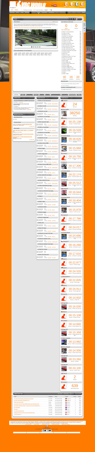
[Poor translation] (49, 430)
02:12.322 (49, 193)
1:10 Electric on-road (42, 111)
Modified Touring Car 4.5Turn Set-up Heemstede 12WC (24, 412)
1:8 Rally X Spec (41, 201)
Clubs (57, 12)
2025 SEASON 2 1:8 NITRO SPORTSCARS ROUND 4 (23, 134)
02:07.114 (49, 130)
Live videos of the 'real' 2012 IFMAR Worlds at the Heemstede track (26, 403)
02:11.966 (49, 124)
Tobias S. (53, 119)
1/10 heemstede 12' (17, 414)
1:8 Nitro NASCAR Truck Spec (44, 174)
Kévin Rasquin (54, 124)
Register (16, 9)
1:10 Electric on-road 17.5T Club (45, 233)
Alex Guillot (66, 109)
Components (44, 12)
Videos (83, 12)
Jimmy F (53, 172)
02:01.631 (49, 146)
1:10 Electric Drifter (42, 206)
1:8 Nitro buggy (41, 148)
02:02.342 (49, 225)
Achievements (72, 94)
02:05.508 (49, 135)
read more (29, 109)
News (23, 94)
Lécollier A (54, 231)
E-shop (77, 4)
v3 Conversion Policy (45, 424)
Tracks (38, 12)
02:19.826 (49, 236)
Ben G (53, 114)
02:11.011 (49, 156)
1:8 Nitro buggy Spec (42, 153)
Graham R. (65, 188)
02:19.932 (49, 151)
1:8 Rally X (39, 196)
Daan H (65, 311)
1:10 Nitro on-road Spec (43, 127)
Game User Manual (55, 424)
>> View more (31, 126)
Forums (34, 12)
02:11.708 (49, 188)
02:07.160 (49, 167)
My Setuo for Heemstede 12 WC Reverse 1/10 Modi (23, 398)
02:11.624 (49, 209)
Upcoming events (18, 117)
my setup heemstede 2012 (19, 410)
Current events (17, 122)
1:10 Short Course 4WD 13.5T (44, 164)
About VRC (71, 4)
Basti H (53, 156)
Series (22, 12)
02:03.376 (49, 119)
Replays (74, 12)
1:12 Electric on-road (42, 137)
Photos (78, 12)
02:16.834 (49, 162)
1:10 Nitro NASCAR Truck (43, 180)
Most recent (60, 393)
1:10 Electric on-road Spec (43, 116)
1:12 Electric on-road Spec (43, 132)
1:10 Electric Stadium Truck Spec (45, 244)
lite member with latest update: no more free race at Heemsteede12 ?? (27, 405)
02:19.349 (49, 241)
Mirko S (65, 162)
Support (82, 4)
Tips (69, 12)
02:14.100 (49, 140)
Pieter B (65, 373)
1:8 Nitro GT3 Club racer (43, 254)
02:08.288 (49, 103)
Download (66, 4)
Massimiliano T (55, 140)
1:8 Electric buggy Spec (43, 217)
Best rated (72, 393)
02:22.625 (49, 199)
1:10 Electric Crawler (42, 249)
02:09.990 (49, 114)
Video (79, 94)
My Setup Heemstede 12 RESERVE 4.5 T (22, 400)
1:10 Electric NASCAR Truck (44, 159)
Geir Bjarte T (54, 162)
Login (12, 9)
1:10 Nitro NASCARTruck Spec (44, 185)
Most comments (78, 393)
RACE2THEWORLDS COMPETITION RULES (24, 100)
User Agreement (28, 424)
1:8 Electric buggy (41, 212)
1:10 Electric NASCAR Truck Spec (45, 190)
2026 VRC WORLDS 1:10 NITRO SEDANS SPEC (22, 124)
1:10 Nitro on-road (41, 105)
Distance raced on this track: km (68, 19)
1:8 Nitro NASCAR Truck (43, 169)
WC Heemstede (17, 407)
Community (62, 12)
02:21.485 (49, 215)
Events (17, 12)
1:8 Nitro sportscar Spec (43, 121)
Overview (16, 94)
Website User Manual (66, 424)
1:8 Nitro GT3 (40, 222)
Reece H (65, 127)
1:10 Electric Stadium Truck (43, 238)
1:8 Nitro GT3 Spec (41, 228)
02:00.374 (49, 183)
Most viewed (66, 393)
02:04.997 (49, 220)
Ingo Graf (54, 199)
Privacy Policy (36, 424)
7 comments (20, 102)
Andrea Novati (54, 135)
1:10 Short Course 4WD (42, 143)
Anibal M (65, 100)
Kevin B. (65, 294)
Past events (16, 128)
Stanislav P (65, 241)
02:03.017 (49, 204)
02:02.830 (49, 172)
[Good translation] (44, 430)
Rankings (27, 12)
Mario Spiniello (55, 103)
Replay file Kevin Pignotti (18, 402)
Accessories (51, 12)
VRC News (12, 12)
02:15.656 (49, 257)
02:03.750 (49, 231)
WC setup (16, 409)
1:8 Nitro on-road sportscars (44, 100)
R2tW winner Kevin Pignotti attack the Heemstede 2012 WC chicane (28, 27)
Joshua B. (54, 130)
